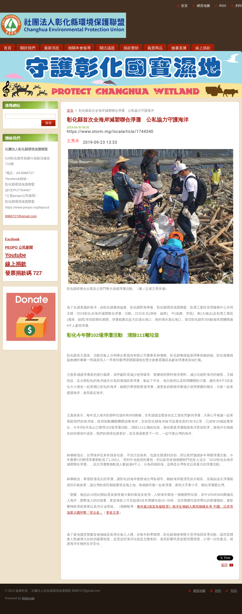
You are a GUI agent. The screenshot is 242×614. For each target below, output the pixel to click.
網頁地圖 (203, 6)
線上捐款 (15, 264)
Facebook (12, 239)
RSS (222, 6)
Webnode (28, 598)
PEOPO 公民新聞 (19, 247)
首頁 (184, 6)
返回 (224, 565)
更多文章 (112, 512)
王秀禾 (73, 140)
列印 (238, 6)
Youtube (15, 255)
